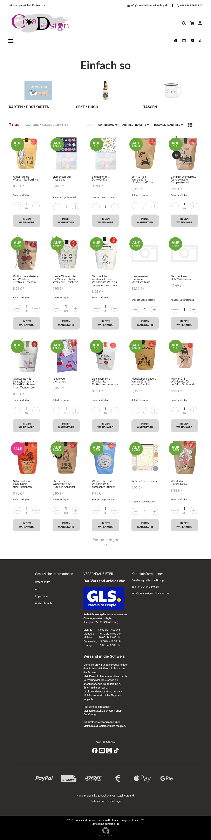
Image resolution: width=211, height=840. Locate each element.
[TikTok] (116, 750)
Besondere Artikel (168, 124)
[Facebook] (95, 750)
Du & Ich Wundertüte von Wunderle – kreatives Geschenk (25, 279)
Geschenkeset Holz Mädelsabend (181, 278)
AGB (37, 589)
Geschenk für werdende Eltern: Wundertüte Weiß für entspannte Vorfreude (105, 281)
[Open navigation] (10, 41)
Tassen (150, 106)
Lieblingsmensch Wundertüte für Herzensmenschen (105, 381)
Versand (129, 795)
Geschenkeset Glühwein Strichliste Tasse (140, 279)
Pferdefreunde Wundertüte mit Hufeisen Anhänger (64, 484)
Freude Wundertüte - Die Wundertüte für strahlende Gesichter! (65, 279)
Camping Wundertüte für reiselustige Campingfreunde (183, 179)
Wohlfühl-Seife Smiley (144, 481)
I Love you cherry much (60, 380)
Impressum (41, 596)
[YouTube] (102, 750)
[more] (17, 205)
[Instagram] (109, 750)
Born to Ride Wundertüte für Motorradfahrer (142, 179)
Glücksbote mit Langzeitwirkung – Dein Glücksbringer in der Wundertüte (24, 383)
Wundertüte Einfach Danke (179, 482)
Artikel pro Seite (136, 124)
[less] (36, 205)
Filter (14, 124)
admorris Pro (112, 823)
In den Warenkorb (26, 220)
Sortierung (108, 124)
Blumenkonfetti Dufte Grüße (101, 178)
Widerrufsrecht (44, 603)
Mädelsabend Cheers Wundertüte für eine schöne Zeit (143, 381)
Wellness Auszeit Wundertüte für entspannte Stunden (103, 484)
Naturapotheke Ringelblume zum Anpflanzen (22, 484)
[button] (190, 124)
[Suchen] (184, 23)
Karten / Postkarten (29, 106)
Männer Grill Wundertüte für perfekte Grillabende (183, 381)
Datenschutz (42, 581)
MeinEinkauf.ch (106, 668)
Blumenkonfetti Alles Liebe (62, 178)
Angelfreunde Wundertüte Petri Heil (26, 178)
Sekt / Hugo (87, 106)
